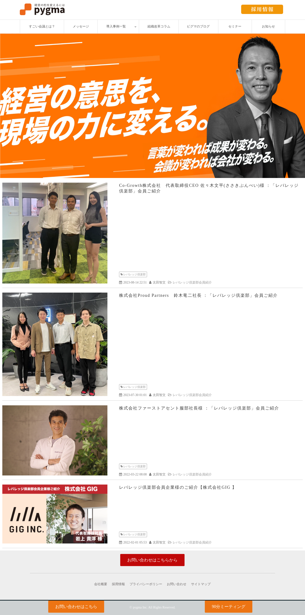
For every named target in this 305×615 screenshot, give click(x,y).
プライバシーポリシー (146, 584)
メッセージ (81, 26)
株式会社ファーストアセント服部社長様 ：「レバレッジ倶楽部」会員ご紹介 (199, 408)
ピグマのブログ (198, 26)
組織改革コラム (158, 26)
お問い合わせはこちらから (152, 560)
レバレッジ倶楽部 (134, 274)
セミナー (234, 26)
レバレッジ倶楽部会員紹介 (192, 282)
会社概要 (100, 584)
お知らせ (268, 26)
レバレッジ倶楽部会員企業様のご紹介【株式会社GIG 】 (178, 487)
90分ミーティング (228, 606)
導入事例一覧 (116, 26)
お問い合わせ (176, 584)
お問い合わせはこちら (76, 606)
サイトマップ (201, 584)
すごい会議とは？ (42, 26)
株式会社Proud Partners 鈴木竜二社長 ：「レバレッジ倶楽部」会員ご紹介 (198, 295)
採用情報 (118, 584)
